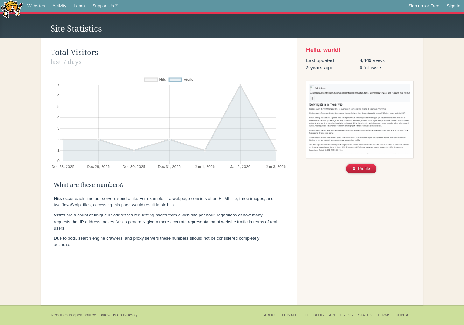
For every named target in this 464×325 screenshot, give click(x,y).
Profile (361, 168)
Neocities (59, 315)
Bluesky (130, 315)
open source (84, 315)
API (332, 315)
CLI (305, 315)
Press (346, 315)
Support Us (105, 6)
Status (365, 315)
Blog (318, 315)
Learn (79, 6)
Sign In (453, 6)
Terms (383, 315)
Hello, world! (323, 50)
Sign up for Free (423, 6)
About (270, 315)
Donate (289, 315)
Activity (59, 6)
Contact (404, 315)
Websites (36, 6)
